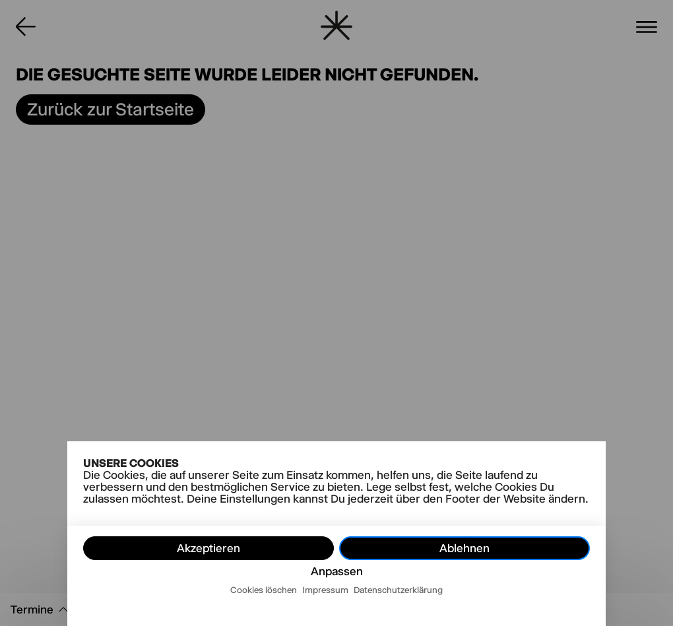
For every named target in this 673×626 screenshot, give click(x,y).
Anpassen (337, 571)
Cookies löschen (263, 589)
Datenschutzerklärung (398, 589)
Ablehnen (464, 548)
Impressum (325, 589)
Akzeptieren (208, 548)
